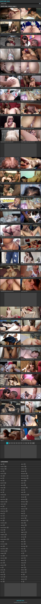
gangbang (3, 534)
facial (2, 525)
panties (23, 506)
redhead (24, 525)
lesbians (24, 469)
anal (2, 471)
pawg (23, 513)
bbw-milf (3, 483)
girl (2, 541)
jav (2, 567)
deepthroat (3, 502)
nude (23, 490)
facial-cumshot (4, 527)
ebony (2, 513)
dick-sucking (3, 509)
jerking (2, 570)
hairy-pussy (3, 551)
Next (33, 443)
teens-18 (23, 551)
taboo (23, 541)
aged (2, 464)
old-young (24, 504)
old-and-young (25, 494)
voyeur (23, 567)
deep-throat (4, 499)
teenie (23, 548)
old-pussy (24, 499)
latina (23, 464)
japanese (3, 565)
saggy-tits (24, 532)
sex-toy (23, 534)
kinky (2, 572)
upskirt (23, 558)
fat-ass (2, 532)
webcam (24, 570)
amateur (3, 466)
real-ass (23, 518)
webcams (24, 572)
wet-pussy (24, 577)
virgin (23, 565)
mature (23, 480)
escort (2, 518)
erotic (2, 516)
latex (2, 579)
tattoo (23, 544)
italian (2, 560)
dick (2, 506)
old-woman (24, 502)
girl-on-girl (3, 544)
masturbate (24, 473)
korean (2, 577)
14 (28, 443)
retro (23, 527)
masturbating (24, 476)
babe (2, 476)
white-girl (24, 579)
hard (2, 556)
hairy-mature (4, 548)
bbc (2, 478)
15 (30, 443)
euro (2, 520)
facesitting (3, 523)
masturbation (24, 478)
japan (2, 563)
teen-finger (24, 546)
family (2, 530)
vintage (23, 563)
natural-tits (24, 487)
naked (23, 483)
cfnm (2, 490)
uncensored (24, 556)
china (2, 497)
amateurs (3, 469)
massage (23, 471)
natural (23, 485)
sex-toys (23, 537)
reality (23, 523)
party (23, 511)
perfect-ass (24, 516)
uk (22, 553)
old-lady (23, 497)
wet (23, 574)
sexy (23, 539)
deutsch (3, 504)
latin (2, 581)
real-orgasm (24, 520)
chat (2, 492)
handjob (3, 553)
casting (2, 487)
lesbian (23, 466)
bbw (2, 480)
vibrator (23, 560)
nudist (23, 492)
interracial (3, 558)
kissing (2, 574)
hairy (2, 546)
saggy (23, 530)
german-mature (4, 539)
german (3, 537)
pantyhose (24, 509)
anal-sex (3, 473)
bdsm (2, 485)
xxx (22, 581)
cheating (3, 494)
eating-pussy (4, 511)
